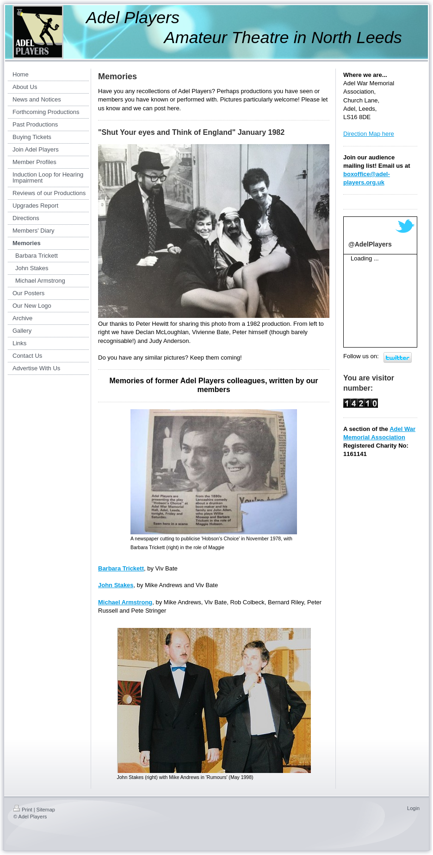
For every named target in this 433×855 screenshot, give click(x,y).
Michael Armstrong (125, 602)
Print (22, 809)
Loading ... (365, 258)
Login (413, 808)
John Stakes (116, 585)
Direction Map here (368, 133)
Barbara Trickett (121, 568)
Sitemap (46, 809)
